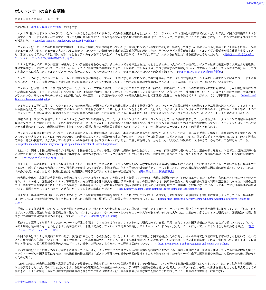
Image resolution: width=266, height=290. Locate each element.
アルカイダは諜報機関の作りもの (52, 58)
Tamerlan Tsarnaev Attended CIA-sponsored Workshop (64, 40)
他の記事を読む (255, 3)
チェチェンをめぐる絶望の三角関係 (200, 71)
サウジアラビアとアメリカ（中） (44, 157)
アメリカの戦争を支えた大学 (98, 216)
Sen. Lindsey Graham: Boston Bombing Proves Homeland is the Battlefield (160, 188)
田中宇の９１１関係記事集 (156, 171)
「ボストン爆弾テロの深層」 (46, 27)
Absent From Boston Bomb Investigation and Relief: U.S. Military (193, 243)
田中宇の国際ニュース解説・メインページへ (42, 281)
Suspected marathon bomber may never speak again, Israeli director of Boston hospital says (67, 144)
